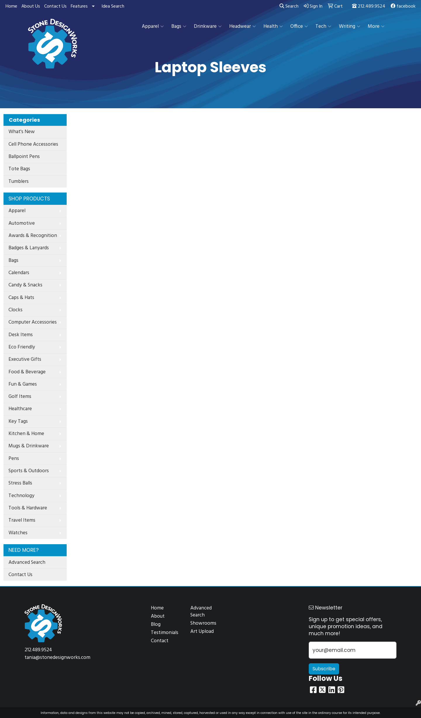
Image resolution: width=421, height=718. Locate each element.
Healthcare (20, 409)
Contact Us (55, 6)
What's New (21, 132)
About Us (30, 6)
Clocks (15, 310)
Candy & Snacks (25, 285)
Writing (349, 26)
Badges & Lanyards (28, 248)
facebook (403, 6)
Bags (178, 26)
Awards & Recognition (32, 236)
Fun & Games (22, 384)
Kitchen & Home (26, 434)
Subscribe (324, 668)
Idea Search (112, 6)
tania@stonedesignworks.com (57, 658)
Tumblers (18, 181)
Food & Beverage (27, 372)
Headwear (242, 26)
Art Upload (202, 631)
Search (289, 6)
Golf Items (19, 397)
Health (273, 26)
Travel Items (21, 520)
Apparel (153, 26)
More (376, 26)
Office (299, 26)
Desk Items (20, 335)
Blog (156, 624)
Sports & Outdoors (28, 471)
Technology (21, 496)
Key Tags (18, 421)
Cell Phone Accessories (33, 144)
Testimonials (164, 633)
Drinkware (208, 26)
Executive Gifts (24, 359)
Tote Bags (19, 169)
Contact (159, 641)
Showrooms (203, 623)
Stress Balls (20, 483)
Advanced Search (26, 562)
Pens (13, 459)
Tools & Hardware (27, 508)
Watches (17, 533)
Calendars (18, 273)
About (158, 616)
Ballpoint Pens (24, 157)
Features (79, 6)
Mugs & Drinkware (28, 446)
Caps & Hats (21, 298)
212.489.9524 (368, 6)
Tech (323, 26)
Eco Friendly (21, 347)
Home (11, 6)
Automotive (21, 223)
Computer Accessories (32, 322)
